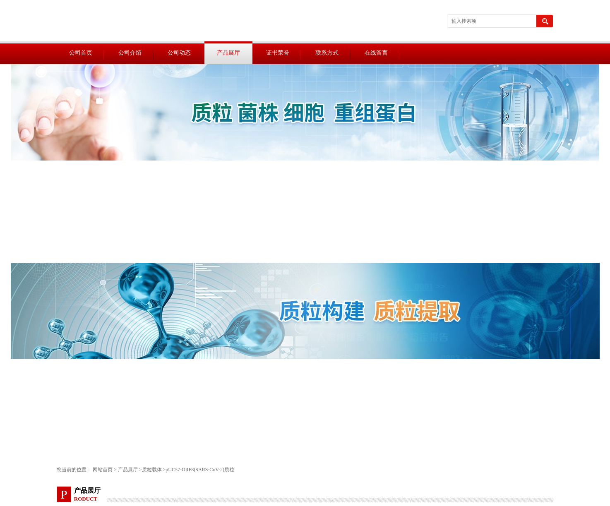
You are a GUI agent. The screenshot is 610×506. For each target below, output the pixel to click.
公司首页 (80, 53)
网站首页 (103, 469)
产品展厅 (228, 53)
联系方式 (327, 53)
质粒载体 (152, 469)
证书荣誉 (277, 53)
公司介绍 (130, 53)
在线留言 (376, 53)
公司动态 (179, 53)
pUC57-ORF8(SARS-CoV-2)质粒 (200, 469)
